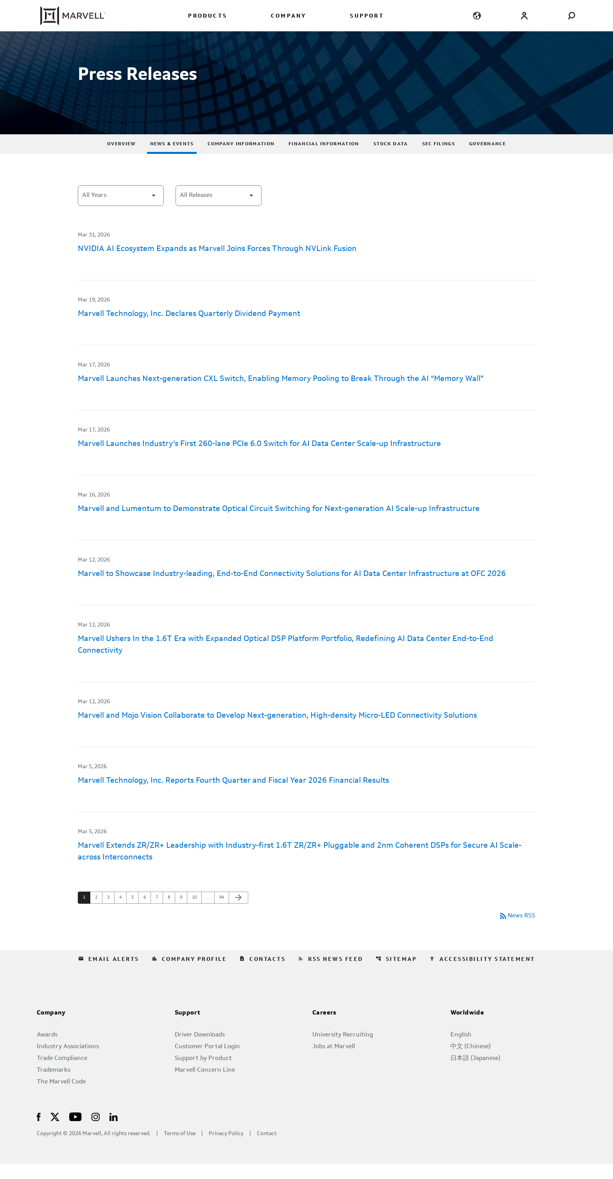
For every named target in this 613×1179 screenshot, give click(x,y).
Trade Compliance (62, 1074)
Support (188, 1028)
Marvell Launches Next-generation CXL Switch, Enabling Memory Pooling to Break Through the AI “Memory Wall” (281, 393)
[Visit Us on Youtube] (75, 1131)
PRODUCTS (207, 16)
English (460, 1050)
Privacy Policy (226, 1149)
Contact (267, 1149)
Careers (324, 1028)
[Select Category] (219, 210)
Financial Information (324, 158)
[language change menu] (477, 15)
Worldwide (467, 1028)
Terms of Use (179, 1149)
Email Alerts (108, 974)
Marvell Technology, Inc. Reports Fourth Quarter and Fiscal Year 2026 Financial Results (233, 795)
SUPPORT (367, 16)
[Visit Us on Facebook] (39, 1131)
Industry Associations (68, 1062)
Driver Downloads (200, 1050)
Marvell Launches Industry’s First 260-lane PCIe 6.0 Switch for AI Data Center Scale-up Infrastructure (259, 458)
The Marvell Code (61, 1097)
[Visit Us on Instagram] (95, 1131)
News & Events (172, 158)
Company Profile (189, 974)
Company (51, 1028)
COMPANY (288, 16)
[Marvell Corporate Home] (68, 16)
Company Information (241, 158)
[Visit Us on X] (54, 1131)
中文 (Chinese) (470, 1062)
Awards (47, 1050)
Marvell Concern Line (205, 1085)
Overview (121, 158)
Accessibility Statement (482, 974)
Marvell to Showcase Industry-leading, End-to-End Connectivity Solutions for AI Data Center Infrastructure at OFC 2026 (292, 588)
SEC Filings (438, 158)
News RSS (516, 931)
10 (196, 912)
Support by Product (203, 1074)
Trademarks (53, 1085)
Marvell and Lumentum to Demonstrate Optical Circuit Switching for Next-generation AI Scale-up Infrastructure (279, 523)
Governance (487, 158)
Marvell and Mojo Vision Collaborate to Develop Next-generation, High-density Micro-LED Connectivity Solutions (277, 730)
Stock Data (390, 158)
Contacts (262, 974)
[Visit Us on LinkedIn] (113, 1131)
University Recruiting (342, 1050)
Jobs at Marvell (333, 1062)
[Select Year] (121, 210)
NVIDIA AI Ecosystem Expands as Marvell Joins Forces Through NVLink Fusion (217, 263)
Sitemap (396, 974)
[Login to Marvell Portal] (524, 15)
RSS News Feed (330, 974)
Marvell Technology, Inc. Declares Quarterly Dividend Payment (189, 328)
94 (224, 912)
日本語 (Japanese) (475, 1074)
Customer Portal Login (207, 1062)
